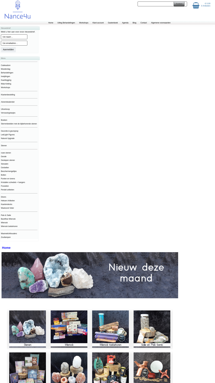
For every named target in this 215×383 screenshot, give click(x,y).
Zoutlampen (6, 237)
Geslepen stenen (8, 160)
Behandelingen (7, 73)
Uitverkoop (5, 109)
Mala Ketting (6, 84)
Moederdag (5, 69)
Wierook (4, 223)
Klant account (98, 23)
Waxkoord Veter (7, 208)
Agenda (125, 23)
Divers (3, 197)
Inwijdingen (5, 76)
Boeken (4, 120)
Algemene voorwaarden (161, 23)
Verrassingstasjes (8, 113)
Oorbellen (5, 168)
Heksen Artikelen (8, 201)
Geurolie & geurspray (9, 131)
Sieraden (4, 164)
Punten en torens (8, 179)
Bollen (3, 175)
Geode (3, 156)
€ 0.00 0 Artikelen (205, 4)
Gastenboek (113, 23)
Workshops (83, 23)
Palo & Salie (6, 215)
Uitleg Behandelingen (66, 23)
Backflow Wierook (8, 219)
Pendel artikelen (7, 190)
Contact (144, 23)
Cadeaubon (5, 65)
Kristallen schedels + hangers (13, 182)
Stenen (4, 146)
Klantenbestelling (8, 95)
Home (50, 23)
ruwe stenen (6, 153)
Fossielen (5, 186)
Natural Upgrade (7, 138)
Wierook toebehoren (9, 226)
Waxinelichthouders (9, 233)
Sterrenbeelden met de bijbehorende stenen (19, 124)
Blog (134, 23)
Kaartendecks (6, 204)
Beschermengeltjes (9, 171)
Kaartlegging (6, 80)
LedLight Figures (8, 135)
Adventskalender (8, 102)
